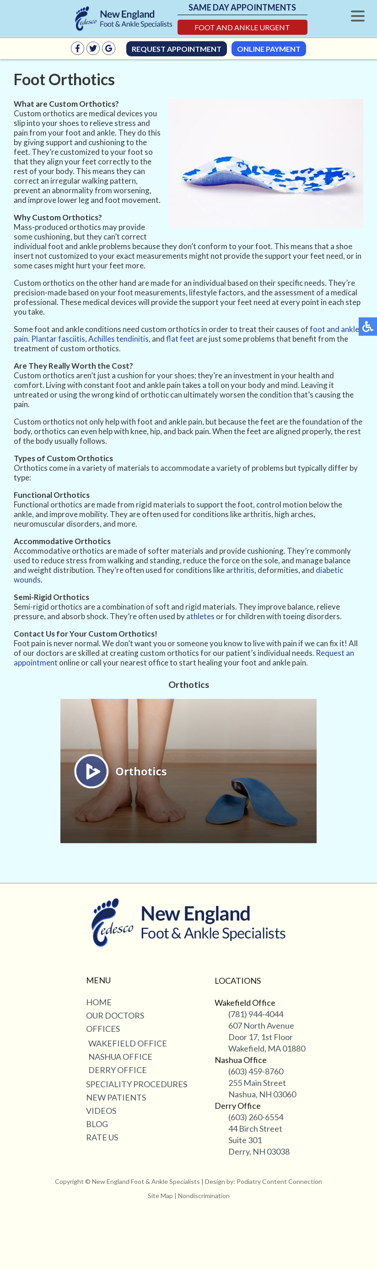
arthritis (240, 570)
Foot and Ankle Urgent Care (242, 29)
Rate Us (102, 1137)
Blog (97, 1124)
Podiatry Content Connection (279, 1181)
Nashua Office (120, 1057)
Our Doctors (115, 1015)
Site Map (160, 1195)
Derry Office (117, 1070)
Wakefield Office (127, 1043)
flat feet (180, 338)
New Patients (116, 1097)
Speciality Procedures (136, 1084)
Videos (101, 1111)
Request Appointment (176, 48)
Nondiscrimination (204, 1195)
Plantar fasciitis (58, 338)
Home (99, 1002)
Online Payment (269, 48)
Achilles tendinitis (118, 338)
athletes (200, 616)
